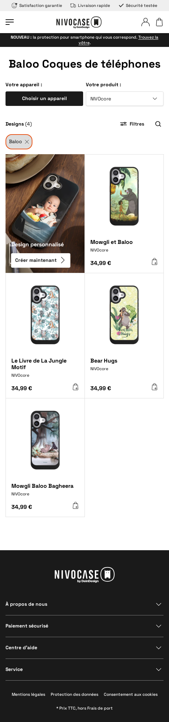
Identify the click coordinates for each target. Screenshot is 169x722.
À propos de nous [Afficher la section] (26, 604)
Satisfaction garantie (37, 5)
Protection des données (74, 694)
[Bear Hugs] (124, 368)
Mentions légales (28, 694)
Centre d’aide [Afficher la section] (21, 647)
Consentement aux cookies (131, 694)
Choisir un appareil (44, 98)
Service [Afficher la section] (14, 669)
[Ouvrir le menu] (9, 22)
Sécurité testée (137, 5)
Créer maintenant (40, 260)
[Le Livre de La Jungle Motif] (45, 370)
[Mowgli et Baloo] (124, 248)
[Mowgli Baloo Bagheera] (45, 492)
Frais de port (100, 708)
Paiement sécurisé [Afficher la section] (27, 626)
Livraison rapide (90, 5)
